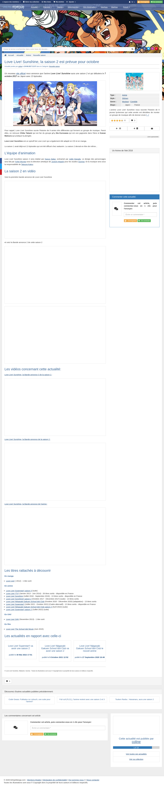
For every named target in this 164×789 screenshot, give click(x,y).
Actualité (35, 7)
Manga (60, 7)
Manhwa (104, 7)
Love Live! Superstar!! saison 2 (19, 609)
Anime (124, 95)
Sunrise (81, 162)
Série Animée (73, 7)
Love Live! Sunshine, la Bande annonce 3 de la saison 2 (28, 375)
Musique (125, 102)
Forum (126, 7)
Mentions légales (34, 780)
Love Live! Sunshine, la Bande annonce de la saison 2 (27, 439)
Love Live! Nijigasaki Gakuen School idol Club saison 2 (29, 607)
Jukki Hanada (75, 159)
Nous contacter (93, 780)
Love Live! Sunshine (14, 596)
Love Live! (10, 581)
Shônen (125, 98)
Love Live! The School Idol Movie (20, 629)
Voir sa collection (136, 759)
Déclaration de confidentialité (55, 780)
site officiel (21, 73)
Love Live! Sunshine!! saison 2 (18, 599)
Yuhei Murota (20, 162)
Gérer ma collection (32, 2)
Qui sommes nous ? (76, 780)
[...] (147, 115)
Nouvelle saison (54, 66)
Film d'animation (90, 7)
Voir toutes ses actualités (136, 754)
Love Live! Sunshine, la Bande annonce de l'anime (26, 504)
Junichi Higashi (57, 162)
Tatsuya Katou (27, 164)
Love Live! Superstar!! (15, 604)
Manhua (114, 7)
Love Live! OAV (12, 619)
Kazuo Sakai (50, 159)
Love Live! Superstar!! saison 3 (19, 591)
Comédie (133, 102)
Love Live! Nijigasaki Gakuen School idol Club (25, 601)
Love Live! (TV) (12, 593)
